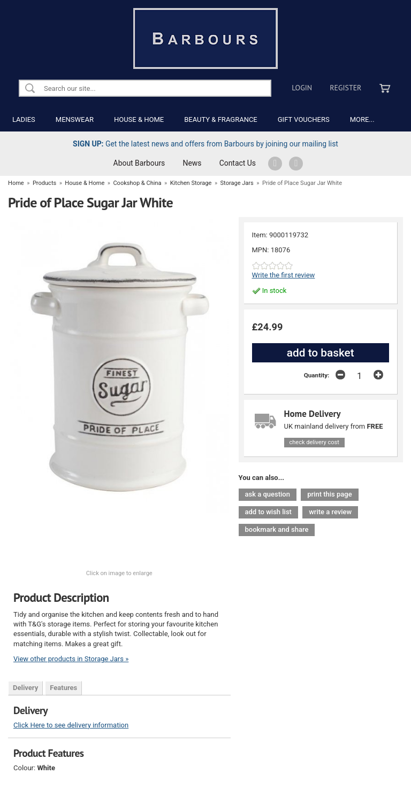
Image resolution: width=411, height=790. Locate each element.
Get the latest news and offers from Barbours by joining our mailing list (205, 144)
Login (302, 87)
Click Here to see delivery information (70, 725)
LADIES (23, 119)
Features (63, 688)
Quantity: (317, 375)
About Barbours (139, 163)
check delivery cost (314, 442)
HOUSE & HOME (139, 119)
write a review (330, 512)
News (192, 163)
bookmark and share (277, 529)
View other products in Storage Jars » (70, 659)
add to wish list (268, 512)
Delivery (25, 688)
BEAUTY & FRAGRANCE (220, 119)
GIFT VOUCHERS (304, 119)
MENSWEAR (75, 119)
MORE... (362, 119)
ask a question (267, 494)
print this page (329, 494)
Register (345, 87)
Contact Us (237, 163)
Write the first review (283, 275)
